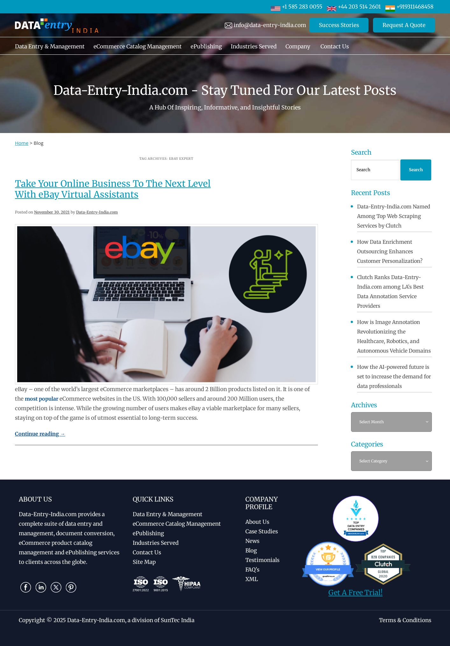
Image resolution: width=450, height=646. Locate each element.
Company (297, 46)
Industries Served (254, 46)
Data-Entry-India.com (97, 212)
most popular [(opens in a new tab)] (41, 399)
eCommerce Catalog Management (138, 46)
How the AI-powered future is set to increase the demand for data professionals (394, 376)
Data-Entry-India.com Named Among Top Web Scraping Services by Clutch (393, 216)
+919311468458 (409, 6)
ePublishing (206, 46)
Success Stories (339, 25)
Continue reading (40, 434)
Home (21, 143)
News (252, 540)
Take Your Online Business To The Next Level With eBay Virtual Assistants (113, 189)
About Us (257, 521)
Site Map (144, 561)
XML (251, 579)
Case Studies (261, 531)
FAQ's (252, 569)
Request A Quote (404, 25)
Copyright (32, 620)
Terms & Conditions (405, 620)
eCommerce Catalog (177, 523)
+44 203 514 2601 (354, 6)
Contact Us (334, 46)
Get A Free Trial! (355, 592)
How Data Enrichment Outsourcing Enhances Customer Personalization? (390, 251)
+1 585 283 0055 (296, 6)
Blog (251, 550)
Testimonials (262, 560)
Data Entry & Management (50, 46)
